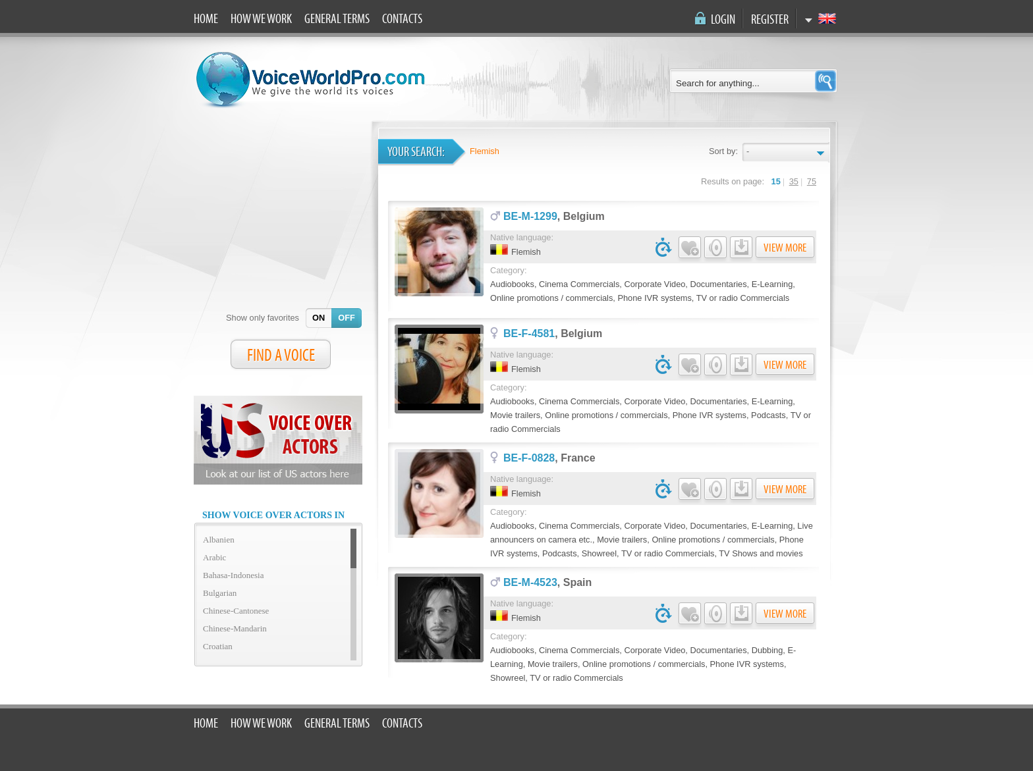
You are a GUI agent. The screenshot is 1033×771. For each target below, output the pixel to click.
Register (770, 20)
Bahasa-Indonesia (233, 575)
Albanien (219, 540)
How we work (261, 19)
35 (793, 181)
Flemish (484, 151)
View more (785, 248)
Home (206, 19)
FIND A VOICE (281, 355)
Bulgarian (220, 593)
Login (723, 20)
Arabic (214, 557)
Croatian (218, 646)
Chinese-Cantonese (236, 611)
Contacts (402, 19)
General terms (337, 19)
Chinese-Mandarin (235, 628)
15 (776, 181)
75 (811, 181)
